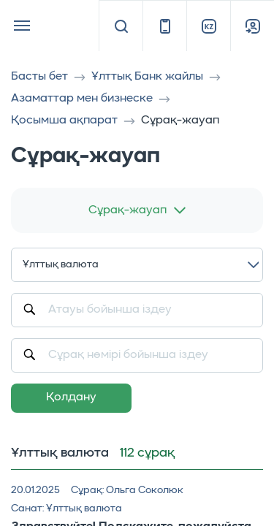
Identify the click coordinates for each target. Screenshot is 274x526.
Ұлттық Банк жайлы (147, 77)
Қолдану (71, 397)
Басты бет (39, 77)
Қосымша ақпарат (64, 120)
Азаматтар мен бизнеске (82, 98)
